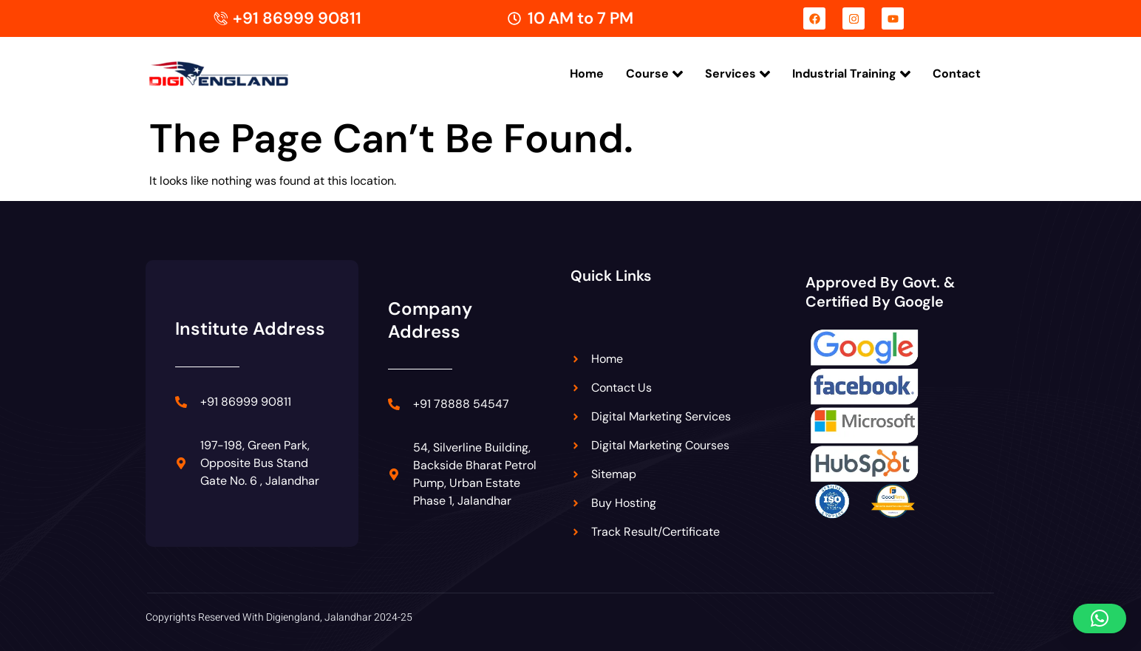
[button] (1099, 618)
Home (587, 73)
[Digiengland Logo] (241, 74)
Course (654, 74)
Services (737, 74)
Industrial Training (851, 74)
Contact (957, 73)
